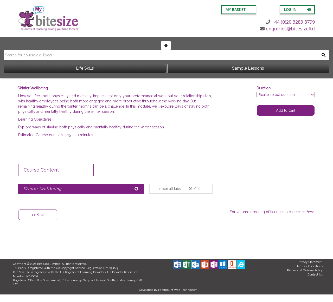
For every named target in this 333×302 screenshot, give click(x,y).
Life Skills (85, 68)
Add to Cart (285, 110)
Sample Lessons (248, 68)
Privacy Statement (310, 262)
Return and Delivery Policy (305, 270)
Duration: (264, 88)
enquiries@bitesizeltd (287, 28)
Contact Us (315, 274)
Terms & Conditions (310, 266)
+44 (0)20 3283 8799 (290, 22)
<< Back (37, 215)
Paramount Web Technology (177, 290)
